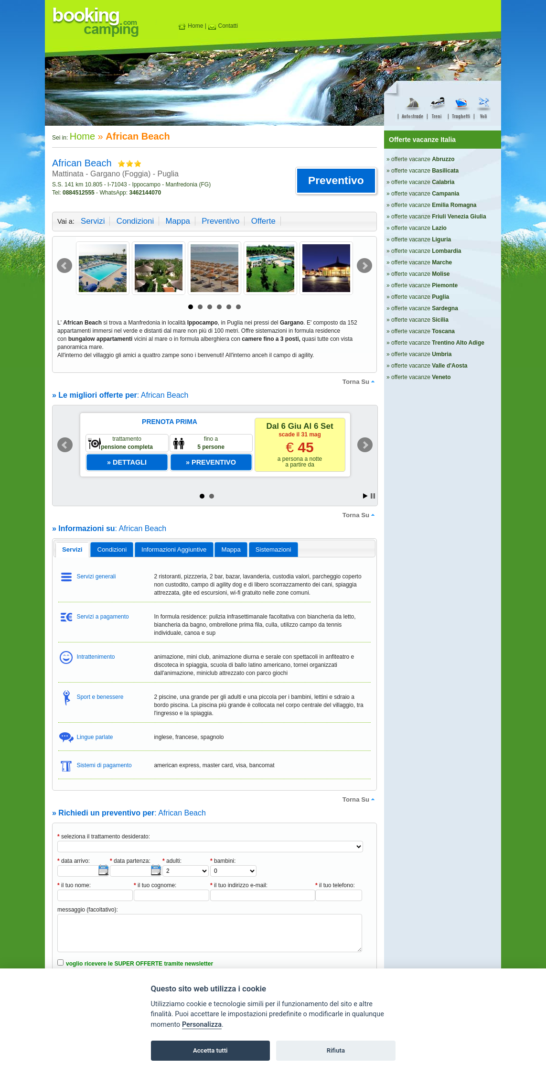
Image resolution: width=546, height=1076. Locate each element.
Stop (373, 496)
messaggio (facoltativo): (87, 909)
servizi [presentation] (72, 549)
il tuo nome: (74, 885)
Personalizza (202, 1025)
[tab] (72, 549)
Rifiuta (336, 1050)
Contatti (223, 25)
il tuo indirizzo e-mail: (239, 885)
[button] (336, 181)
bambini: (223, 861)
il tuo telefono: (335, 885)
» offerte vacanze (420, 159)
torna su (360, 381)
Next (364, 265)
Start (365, 496)
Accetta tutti (210, 1050)
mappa (177, 221)
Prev (64, 265)
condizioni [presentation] (112, 549)
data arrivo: (73, 861)
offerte (263, 221)
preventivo (220, 221)
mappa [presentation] (230, 549)
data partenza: (130, 861)
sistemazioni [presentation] (273, 549)
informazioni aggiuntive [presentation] (173, 549)
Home (190, 25)
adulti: (172, 861)
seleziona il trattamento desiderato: (103, 836)
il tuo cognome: (155, 885)
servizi (93, 221)
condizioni (135, 221)
